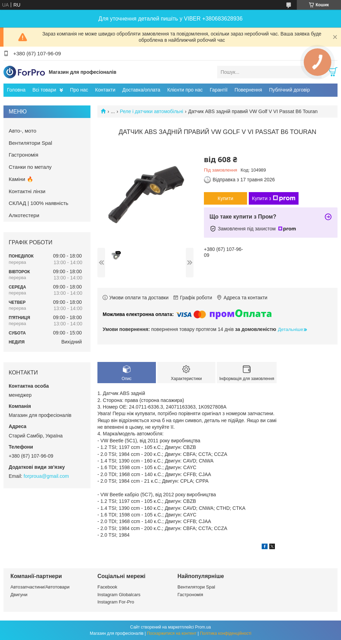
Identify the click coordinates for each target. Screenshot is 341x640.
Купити (225, 198)
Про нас (79, 90)
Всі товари (44, 90)
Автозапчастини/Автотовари (40, 587)
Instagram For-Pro (115, 602)
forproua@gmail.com (46, 476)
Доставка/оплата (141, 90)
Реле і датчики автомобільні (151, 111)
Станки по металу (30, 167)
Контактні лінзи (27, 191)
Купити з (273, 198)
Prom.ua (203, 627)
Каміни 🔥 (21, 179)
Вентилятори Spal (30, 143)
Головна (16, 90)
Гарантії (219, 90)
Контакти (105, 90)
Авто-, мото (22, 131)
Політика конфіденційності (225, 633)
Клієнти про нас (185, 90)
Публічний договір (289, 90)
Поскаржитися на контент (171, 633)
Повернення (248, 90)
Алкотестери (24, 215)
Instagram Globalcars (119, 594)
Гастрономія (23, 155)
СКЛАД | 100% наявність (38, 203)
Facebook (107, 587)
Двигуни (18, 594)
